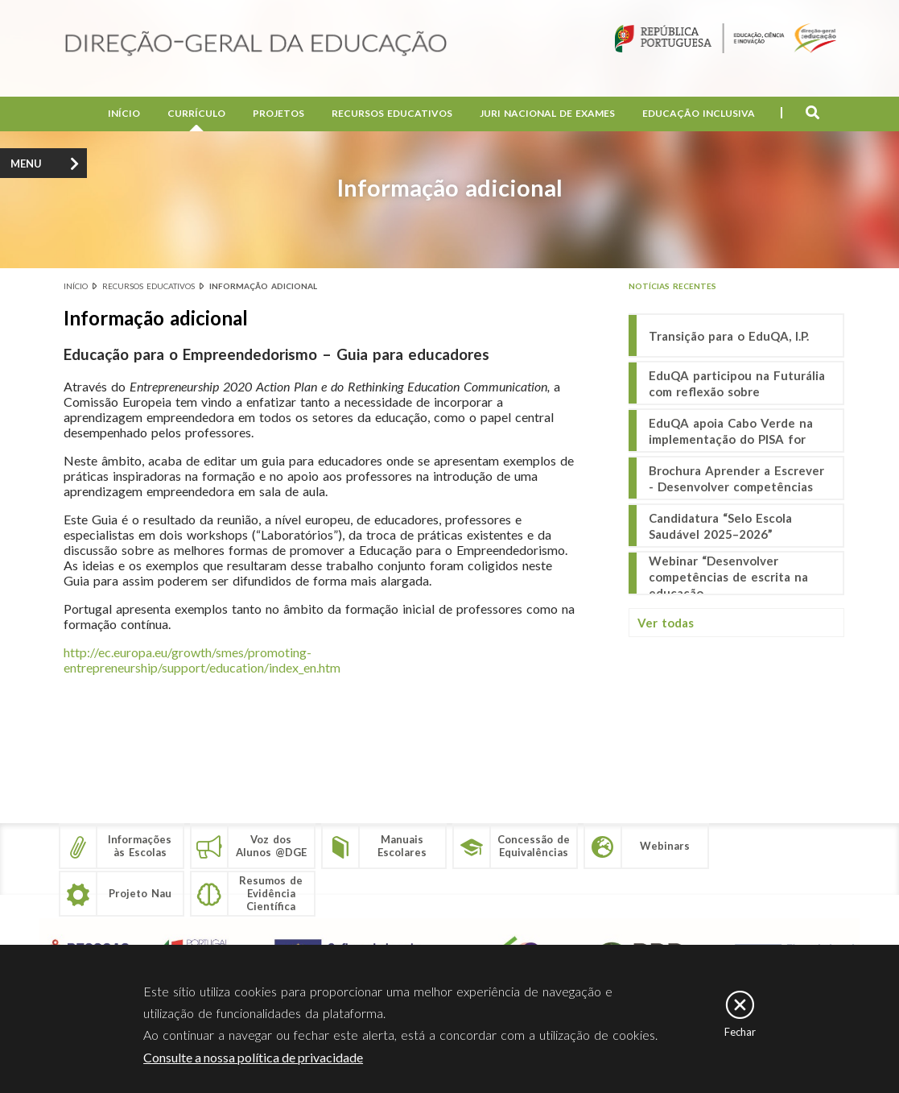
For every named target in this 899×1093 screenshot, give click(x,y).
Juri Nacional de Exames (547, 113)
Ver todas (665, 622)
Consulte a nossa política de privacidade (253, 1057)
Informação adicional (263, 286)
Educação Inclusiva (698, 113)
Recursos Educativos (392, 113)
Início (124, 113)
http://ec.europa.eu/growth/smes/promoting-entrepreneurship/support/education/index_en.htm (202, 659)
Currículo (196, 113)
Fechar (740, 1031)
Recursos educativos (148, 286)
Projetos (278, 113)
